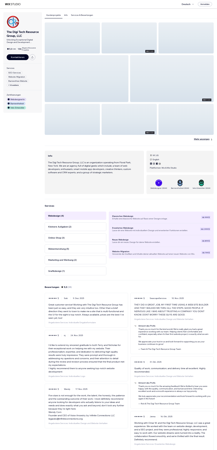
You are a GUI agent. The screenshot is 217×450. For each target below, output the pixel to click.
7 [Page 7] (144, 440)
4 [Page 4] (129, 440)
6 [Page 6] (139, 440)
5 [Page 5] (134, 440)
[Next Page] (149, 440)
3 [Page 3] (124, 440)
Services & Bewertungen (82, 15)
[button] (72, 37)
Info (66, 15)
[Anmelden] (205, 4)
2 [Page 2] (119, 440)
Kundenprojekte (53, 15)
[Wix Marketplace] (12, 4)
